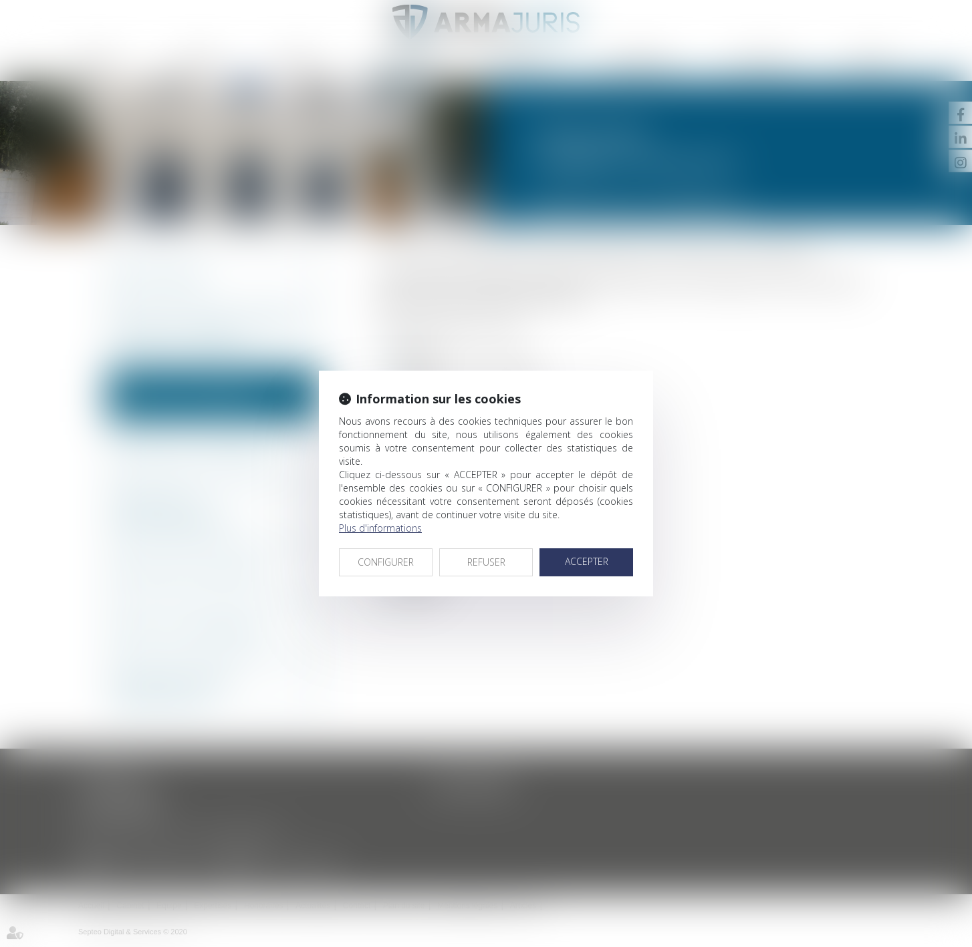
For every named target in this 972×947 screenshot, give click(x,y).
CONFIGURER (386, 562)
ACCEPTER (586, 561)
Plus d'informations (380, 528)
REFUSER (486, 562)
